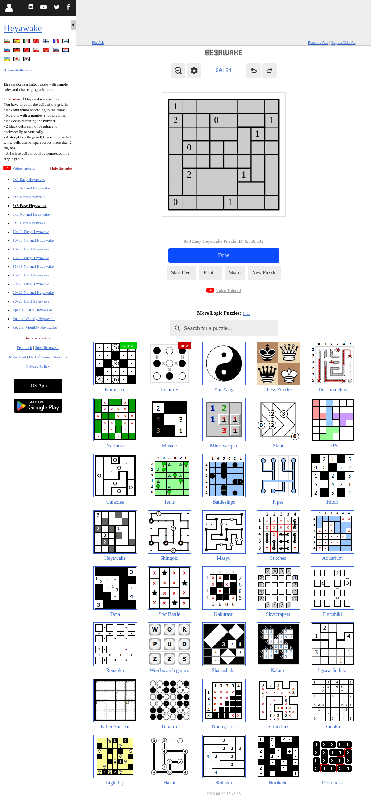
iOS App (38, 385)
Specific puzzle (47, 347)
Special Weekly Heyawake (34, 318)
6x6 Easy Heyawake (29, 179)
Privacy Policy (38, 366)
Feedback (24, 347)
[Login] (9, 8)
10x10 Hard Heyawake (31, 249)
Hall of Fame (39, 357)
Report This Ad (343, 42)
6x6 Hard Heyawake (29, 197)
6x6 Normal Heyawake (31, 188)
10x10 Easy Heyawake (31, 231)
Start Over (181, 272)
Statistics (60, 357)
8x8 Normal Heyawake (31, 214)
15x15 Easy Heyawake (31, 257)
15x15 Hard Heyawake (31, 275)
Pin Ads (98, 42)
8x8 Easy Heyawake (30, 205)
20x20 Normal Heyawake (33, 292)
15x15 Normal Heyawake (33, 266)
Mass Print (17, 357)
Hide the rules (61, 168)
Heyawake (23, 28)
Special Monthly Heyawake (35, 327)
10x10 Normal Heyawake (33, 240)
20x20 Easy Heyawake (31, 284)
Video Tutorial (24, 168)
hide (246, 313)
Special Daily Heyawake (32, 310)
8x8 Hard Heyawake (29, 223)
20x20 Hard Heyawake (31, 301)
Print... (210, 272)
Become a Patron (37, 338)
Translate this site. (18, 70)
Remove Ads (318, 42)
